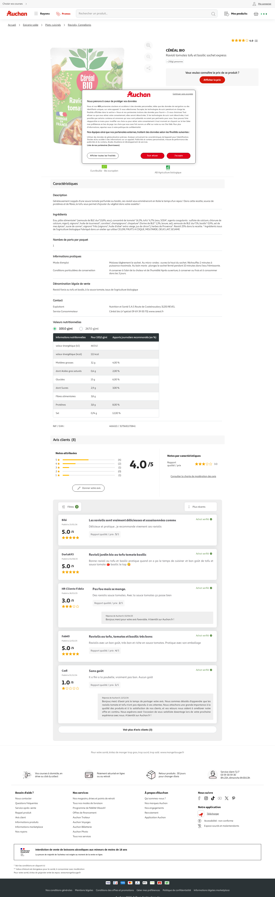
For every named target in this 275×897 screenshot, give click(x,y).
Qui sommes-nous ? (155, 798)
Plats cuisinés (53, 25)
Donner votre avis (91, 488)
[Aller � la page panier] (260, 13)
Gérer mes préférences (148, 890)
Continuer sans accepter (183, 94)
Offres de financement (84, 812)
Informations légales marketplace (212, 890)
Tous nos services (82, 836)
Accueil (12, 25)
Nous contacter (23, 798)
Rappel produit (23, 812)
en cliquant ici (38, 865)
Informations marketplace (29, 826)
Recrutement (151, 812)
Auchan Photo (80, 831)
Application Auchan (155, 817)
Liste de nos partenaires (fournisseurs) (103, 145)
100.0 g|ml (66, 328)
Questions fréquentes (26, 803)
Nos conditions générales (59, 890)
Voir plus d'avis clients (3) (137, 729)
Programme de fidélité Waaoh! (89, 807)
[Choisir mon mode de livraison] (16, 3)
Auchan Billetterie (82, 826)
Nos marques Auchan (156, 803)
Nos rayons (21, 831)
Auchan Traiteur (81, 817)
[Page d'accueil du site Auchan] (18, 13)
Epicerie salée (30, 25)
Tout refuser (152, 155)
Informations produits (26, 822)
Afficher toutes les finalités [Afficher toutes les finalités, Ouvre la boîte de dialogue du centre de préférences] (103, 155)
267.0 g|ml (92, 328)
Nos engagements (154, 807)
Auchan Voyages (81, 822)
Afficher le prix (212, 79)
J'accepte (179, 155)
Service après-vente (25, 807)
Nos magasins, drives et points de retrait (94, 798)
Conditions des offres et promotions (115, 890)
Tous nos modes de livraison (88, 803)
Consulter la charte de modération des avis (193, 476)
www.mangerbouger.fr (71, 872)
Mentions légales (84, 890)
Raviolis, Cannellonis (79, 25)
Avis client (20, 817)
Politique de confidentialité (177, 890)
